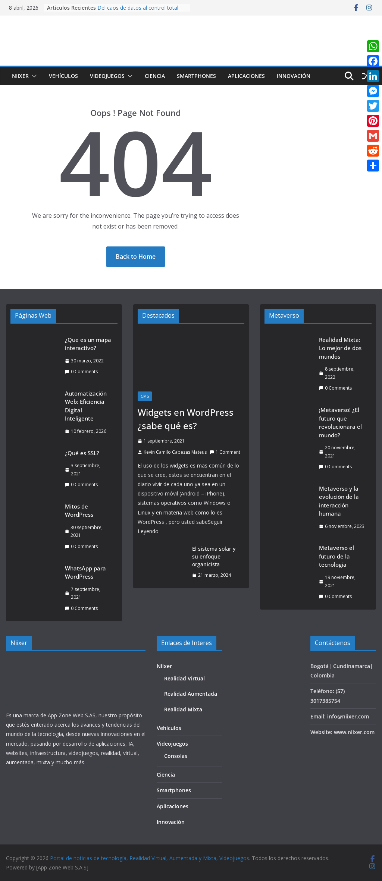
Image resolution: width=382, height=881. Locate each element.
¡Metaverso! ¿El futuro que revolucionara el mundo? (340, 422)
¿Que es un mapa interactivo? (88, 344)
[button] (33, 76)
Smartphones (196, 75)
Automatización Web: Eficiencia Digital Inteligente (86, 406)
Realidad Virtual (184, 678)
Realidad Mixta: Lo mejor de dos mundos (340, 348)
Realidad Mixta (183, 709)
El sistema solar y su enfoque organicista (213, 556)
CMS (145, 396)
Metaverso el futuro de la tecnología (336, 556)
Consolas (175, 755)
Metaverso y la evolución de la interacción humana (339, 501)
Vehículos (63, 75)
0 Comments (81, 371)
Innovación (293, 75)
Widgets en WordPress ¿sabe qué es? (186, 419)
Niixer (20, 75)
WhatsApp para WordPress (85, 572)
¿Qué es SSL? (82, 453)
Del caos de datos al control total (137, 7)
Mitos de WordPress (79, 511)
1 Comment (225, 452)
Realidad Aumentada (190, 693)
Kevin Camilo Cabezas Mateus (175, 452)
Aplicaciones (246, 75)
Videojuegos (107, 75)
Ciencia (155, 75)
